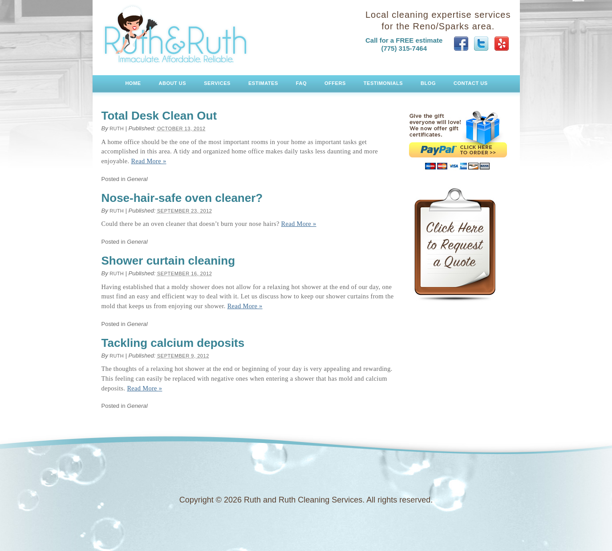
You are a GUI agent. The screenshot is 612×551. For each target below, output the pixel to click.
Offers (335, 83)
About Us (172, 83)
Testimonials (383, 83)
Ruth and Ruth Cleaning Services (175, 34)
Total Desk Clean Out (159, 115)
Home (133, 83)
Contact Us (471, 83)
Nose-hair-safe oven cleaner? (182, 198)
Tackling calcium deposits (173, 343)
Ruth (116, 128)
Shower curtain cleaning (168, 260)
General (137, 179)
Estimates (263, 83)
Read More (148, 161)
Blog (428, 83)
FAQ (301, 83)
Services (217, 83)
